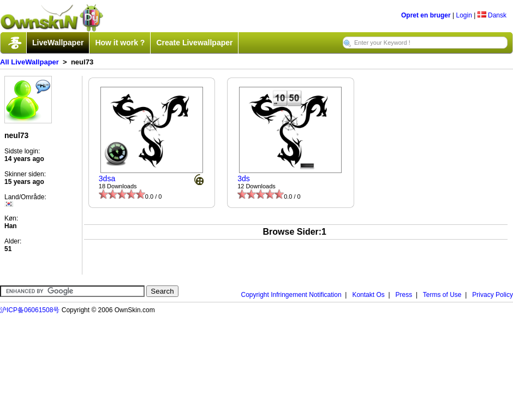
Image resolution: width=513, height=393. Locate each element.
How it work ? (120, 42)
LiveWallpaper (57, 42)
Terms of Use (442, 295)
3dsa (107, 178)
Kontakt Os (368, 295)
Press (404, 295)
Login (464, 15)
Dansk (492, 15)
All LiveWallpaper (29, 62)
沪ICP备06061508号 (29, 310)
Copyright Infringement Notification (291, 295)
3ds (243, 178)
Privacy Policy (492, 295)
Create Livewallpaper (194, 42)
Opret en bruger (426, 15)
